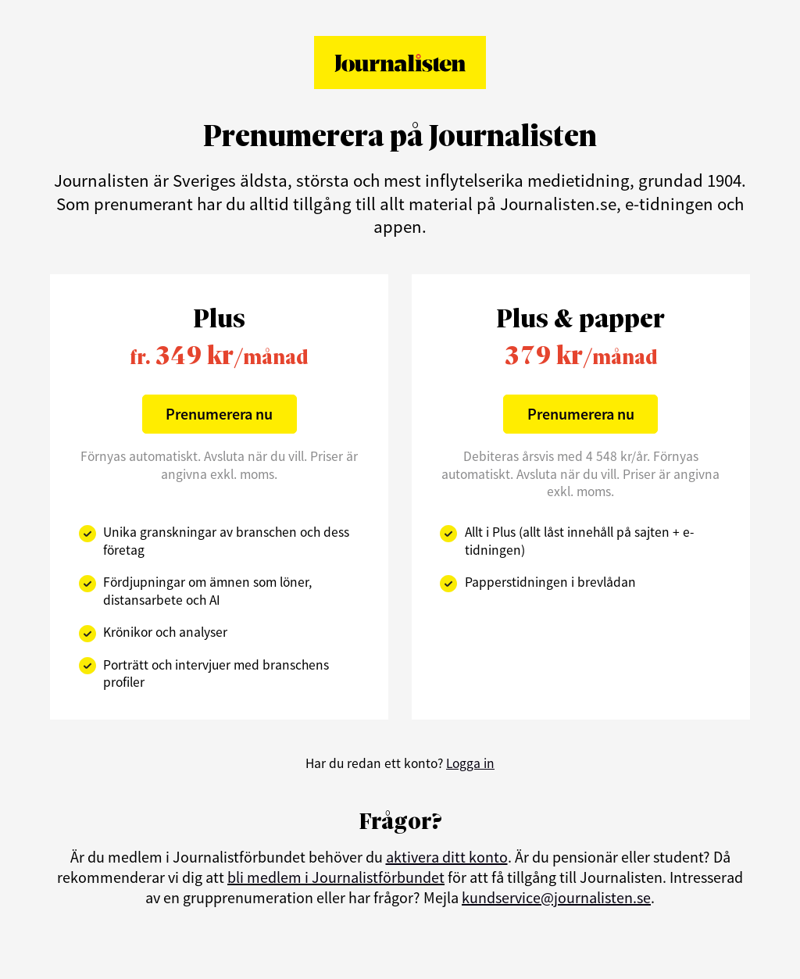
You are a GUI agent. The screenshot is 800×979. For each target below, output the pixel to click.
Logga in (470, 763)
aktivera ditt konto (447, 856)
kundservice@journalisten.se (556, 897)
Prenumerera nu (219, 413)
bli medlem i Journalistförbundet (336, 877)
